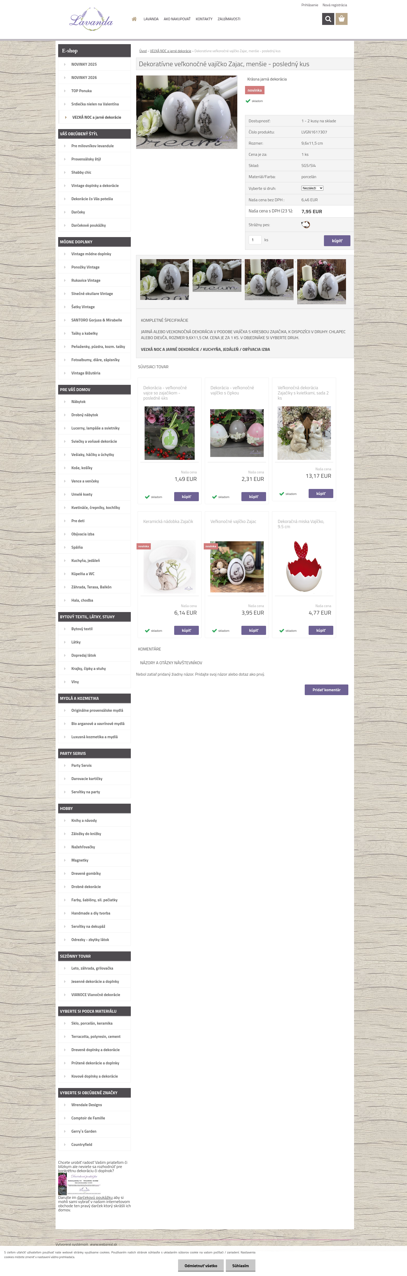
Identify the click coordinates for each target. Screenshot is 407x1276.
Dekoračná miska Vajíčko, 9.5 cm (301, 524)
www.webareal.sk (103, 1244)
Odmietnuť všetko (201, 1265)
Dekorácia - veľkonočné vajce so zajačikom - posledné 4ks (165, 393)
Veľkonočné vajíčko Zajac (233, 521)
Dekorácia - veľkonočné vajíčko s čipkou (232, 390)
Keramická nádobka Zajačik (168, 521)
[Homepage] (134, 19)
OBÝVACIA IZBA (256, 349)
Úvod (143, 50)
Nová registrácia (335, 5)
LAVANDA (151, 19)
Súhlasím (240, 1265)
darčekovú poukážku (95, 1197)
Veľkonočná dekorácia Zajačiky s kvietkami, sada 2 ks (303, 393)
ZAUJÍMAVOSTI (229, 19)
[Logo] (91, 19)
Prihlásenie (310, 5)
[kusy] (255, 239)
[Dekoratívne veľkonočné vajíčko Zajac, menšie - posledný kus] (186, 78)
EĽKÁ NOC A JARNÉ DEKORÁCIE (171, 349)
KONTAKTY (204, 19)
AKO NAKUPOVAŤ (177, 19)
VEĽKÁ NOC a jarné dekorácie (170, 50)
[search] (328, 19)
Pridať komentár (327, 690)
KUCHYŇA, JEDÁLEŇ (221, 349)
